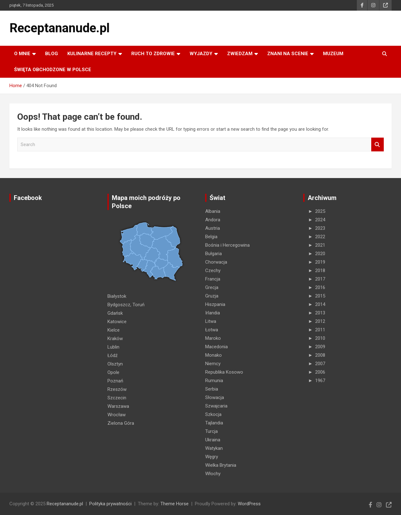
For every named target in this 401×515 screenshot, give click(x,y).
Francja (212, 279)
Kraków (115, 338)
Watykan (214, 448)
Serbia (211, 389)
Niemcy (213, 363)
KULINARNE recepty (92, 53)
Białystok (116, 296)
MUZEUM (333, 53)
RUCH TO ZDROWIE (153, 53)
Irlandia (212, 313)
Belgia (211, 236)
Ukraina (212, 440)
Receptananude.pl (59, 28)
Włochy (213, 473)
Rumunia (214, 380)
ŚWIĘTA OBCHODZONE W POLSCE (52, 69)
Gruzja (211, 296)
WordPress (249, 504)
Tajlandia (214, 423)
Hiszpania (215, 304)
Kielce (113, 330)
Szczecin (116, 398)
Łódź (112, 355)
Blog (51, 53)
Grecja (211, 287)
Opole (113, 372)
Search (377, 145)
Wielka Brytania (220, 465)
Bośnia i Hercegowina (227, 245)
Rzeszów (117, 389)
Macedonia (216, 346)
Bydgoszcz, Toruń (125, 304)
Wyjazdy (201, 53)
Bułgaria (213, 253)
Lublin (113, 347)
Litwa (210, 321)
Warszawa (118, 406)
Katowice (117, 321)
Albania (212, 211)
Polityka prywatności (110, 504)
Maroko (213, 338)
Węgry (211, 457)
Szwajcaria (216, 406)
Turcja (211, 431)
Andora (212, 220)
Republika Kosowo (224, 372)
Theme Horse (174, 504)
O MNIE (22, 53)
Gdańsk (115, 313)
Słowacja (214, 397)
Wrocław (116, 415)
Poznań (115, 381)
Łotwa (211, 330)
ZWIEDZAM (240, 53)
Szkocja (213, 414)
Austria (212, 228)
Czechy (213, 270)
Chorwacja (216, 262)
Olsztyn (115, 364)
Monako (213, 355)
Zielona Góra (120, 423)
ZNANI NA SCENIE (287, 53)
